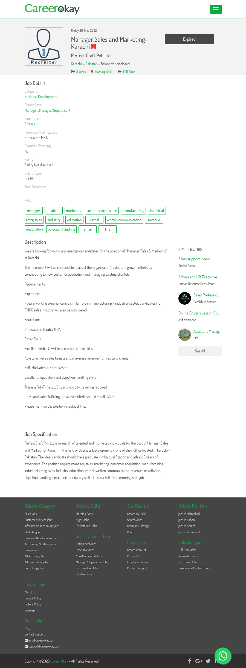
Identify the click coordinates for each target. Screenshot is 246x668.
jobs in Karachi (187, 526)
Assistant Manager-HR (210, 331)
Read (130, 532)
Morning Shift (103, 71)
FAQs (28, 628)
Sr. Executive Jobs (87, 568)
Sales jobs (31, 514)
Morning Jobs (84, 514)
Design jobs (32, 550)
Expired (189, 39)
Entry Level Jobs (86, 544)
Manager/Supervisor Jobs (92, 562)
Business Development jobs (42, 538)
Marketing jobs (34, 532)
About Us (30, 592)
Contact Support (137, 568)
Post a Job (133, 556)
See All (200, 351)
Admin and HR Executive (197, 276)
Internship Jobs (188, 556)
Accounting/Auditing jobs (40, 544)
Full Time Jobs (187, 550)
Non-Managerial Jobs (89, 556)
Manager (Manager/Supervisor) (47, 110)
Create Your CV (136, 514)
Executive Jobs (85, 550)
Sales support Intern (194, 258)
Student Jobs (84, 574)
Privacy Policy (33, 598)
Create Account (136, 550)
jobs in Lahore (187, 520)
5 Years (81, 71)
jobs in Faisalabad (188, 532)
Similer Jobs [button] (190, 249)
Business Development (41, 96)
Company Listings (138, 526)
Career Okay (59, 661)
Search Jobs (135, 520)
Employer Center (137, 562)
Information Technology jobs (42, 526)
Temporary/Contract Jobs (194, 568)
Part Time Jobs (187, 562)
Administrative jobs (36, 562)
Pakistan (91, 63)
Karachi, (77, 63)
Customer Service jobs (38, 520)
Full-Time (129, 71)
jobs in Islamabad (189, 514)
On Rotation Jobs (86, 526)
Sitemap (30, 610)
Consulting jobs (34, 568)
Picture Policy (33, 604)
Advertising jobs (34, 556)
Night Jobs (82, 520)
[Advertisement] (200, 163)
